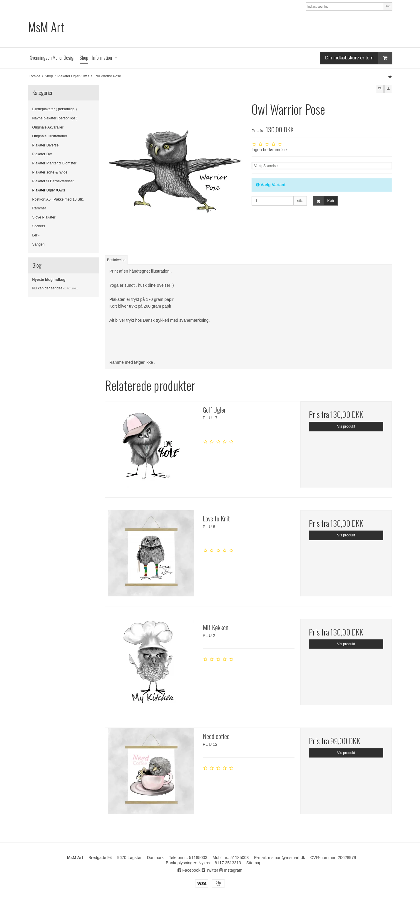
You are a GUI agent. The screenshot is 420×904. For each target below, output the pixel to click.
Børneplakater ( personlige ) (54, 109)
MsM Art (46, 27)
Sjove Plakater (44, 217)
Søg (387, 6)
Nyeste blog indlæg (49, 280)
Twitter (210, 870)
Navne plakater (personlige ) (55, 118)
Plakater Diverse (45, 145)
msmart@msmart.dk (286, 857)
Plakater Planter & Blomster (54, 163)
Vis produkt (346, 426)
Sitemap (253, 862)
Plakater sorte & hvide (50, 172)
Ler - (36, 235)
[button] (380, 89)
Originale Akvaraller (47, 127)
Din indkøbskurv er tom (358, 58)
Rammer (39, 208)
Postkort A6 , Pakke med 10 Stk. (58, 199)
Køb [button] (323, 201)
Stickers (38, 226)
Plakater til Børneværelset (53, 181)
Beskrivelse (116, 260)
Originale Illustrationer (49, 136)
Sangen (38, 244)
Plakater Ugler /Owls (48, 190)
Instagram (230, 870)
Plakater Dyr (42, 154)
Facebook (189, 870)
